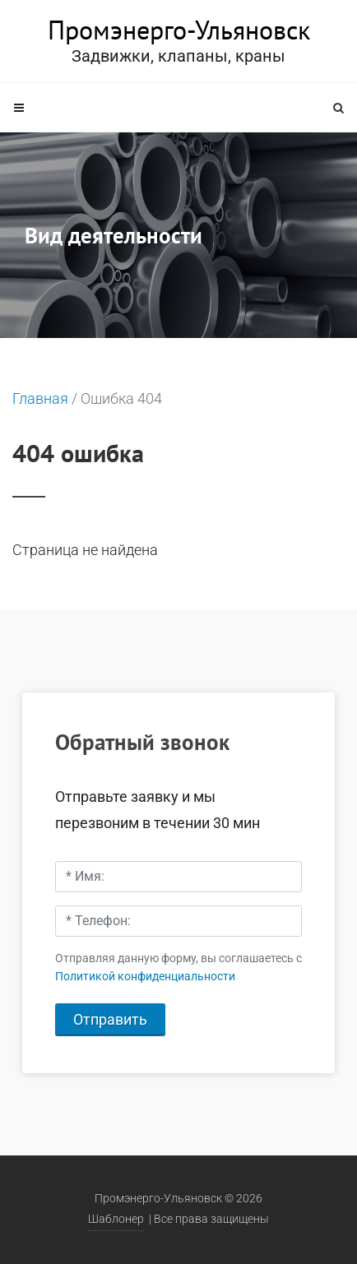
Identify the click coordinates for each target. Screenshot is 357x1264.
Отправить (110, 1019)
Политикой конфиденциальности (145, 977)
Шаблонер (116, 1219)
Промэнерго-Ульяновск (179, 29)
